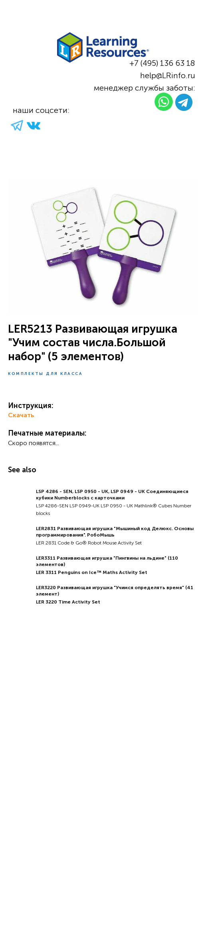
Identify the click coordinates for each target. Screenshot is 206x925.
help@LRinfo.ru (167, 75)
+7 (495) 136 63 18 (162, 63)
